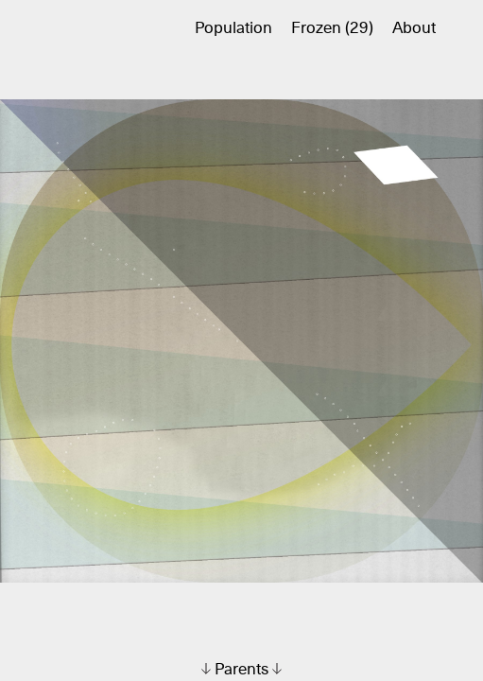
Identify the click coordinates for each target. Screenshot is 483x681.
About (414, 29)
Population (233, 29)
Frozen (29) (332, 29)
